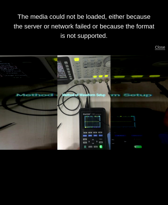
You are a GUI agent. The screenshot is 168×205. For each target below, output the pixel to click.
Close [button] (160, 47)
